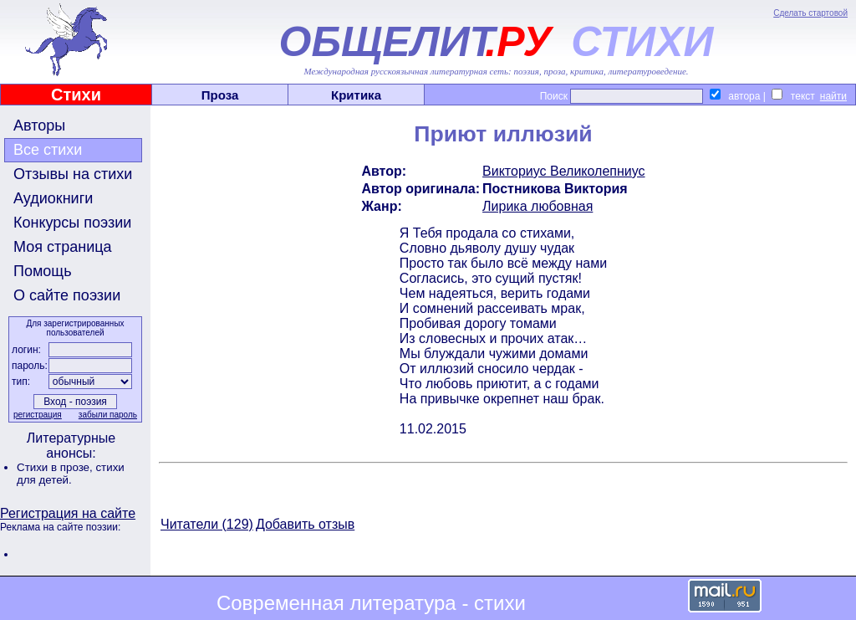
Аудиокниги (53, 198)
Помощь (42, 271)
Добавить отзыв (305, 524)
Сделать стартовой (810, 13)
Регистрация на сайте (67, 513)
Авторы (39, 125)
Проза (220, 95)
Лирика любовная (537, 206)
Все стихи (47, 149)
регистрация (37, 414)
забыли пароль (108, 414)
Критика (356, 95)
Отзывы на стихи (72, 174)
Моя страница (62, 246)
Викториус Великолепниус (563, 171)
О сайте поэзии (66, 295)
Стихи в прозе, (56, 467)
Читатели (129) (206, 524)
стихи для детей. (71, 473)
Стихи (76, 94)
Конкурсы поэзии (72, 222)
